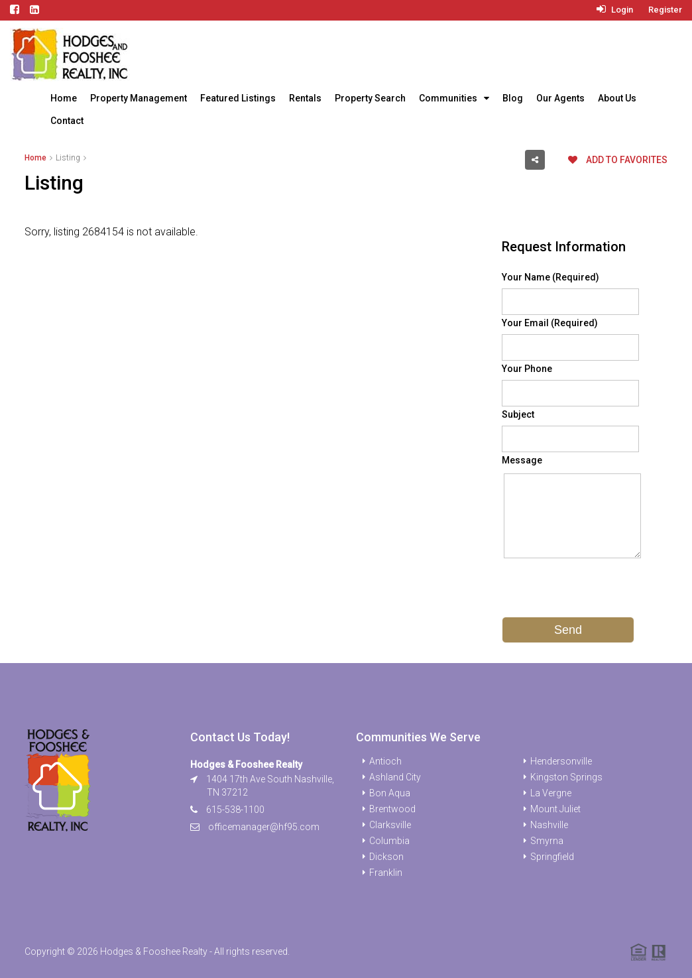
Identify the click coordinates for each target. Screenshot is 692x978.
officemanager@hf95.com (263, 827)
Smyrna (546, 840)
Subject (518, 414)
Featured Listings (238, 98)
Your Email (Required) (550, 323)
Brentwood (392, 809)
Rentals (305, 98)
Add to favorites (617, 159)
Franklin (385, 872)
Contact (67, 120)
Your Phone (527, 368)
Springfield (552, 856)
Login (615, 10)
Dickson (386, 856)
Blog (512, 98)
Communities (448, 98)
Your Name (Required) (550, 277)
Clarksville (390, 825)
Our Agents (560, 98)
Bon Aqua (389, 793)
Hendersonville (561, 761)
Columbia (389, 840)
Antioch (385, 761)
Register (665, 10)
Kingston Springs (566, 777)
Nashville (549, 825)
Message (522, 460)
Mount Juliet (555, 809)
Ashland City (395, 777)
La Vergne (550, 793)
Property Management (138, 98)
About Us (617, 98)
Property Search (370, 98)
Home (63, 98)
